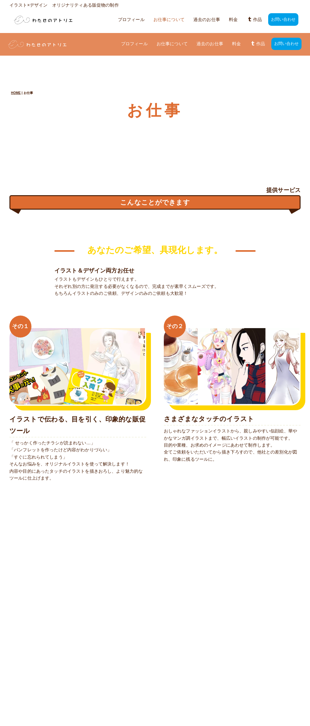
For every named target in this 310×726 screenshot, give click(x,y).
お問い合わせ (283, 19)
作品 (254, 19)
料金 (233, 19)
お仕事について (169, 19)
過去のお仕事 (206, 19)
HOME (16, 70)
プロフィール (131, 19)
